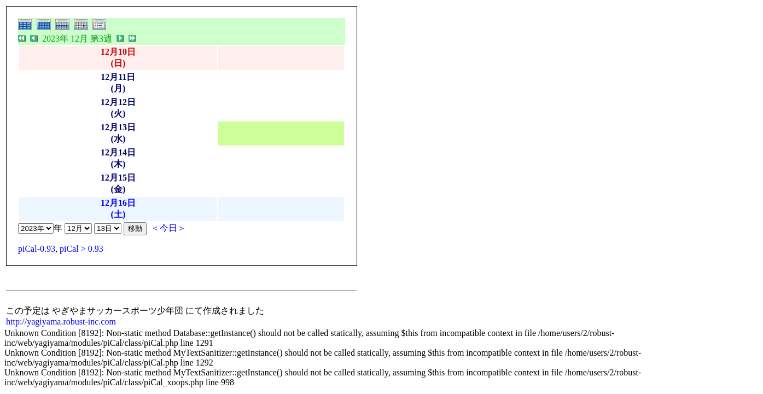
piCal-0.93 (36, 248)
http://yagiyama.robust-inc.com (61, 321)
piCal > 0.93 (81, 248)
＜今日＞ (168, 228)
